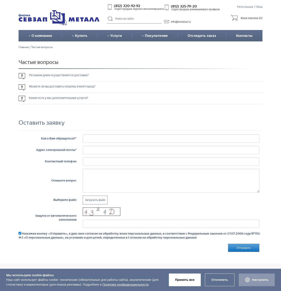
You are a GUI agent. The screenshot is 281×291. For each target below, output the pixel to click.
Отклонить (219, 279)
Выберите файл (65, 200)
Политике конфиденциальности (125, 284)
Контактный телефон (61, 161)
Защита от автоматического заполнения (56, 217)
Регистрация (245, 6)
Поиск (110, 19)
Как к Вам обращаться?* (59, 138)
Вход (259, 6)
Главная (24, 47)
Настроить (256, 279)
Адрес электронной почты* (56, 150)
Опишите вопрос (64, 180)
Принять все (184, 279)
